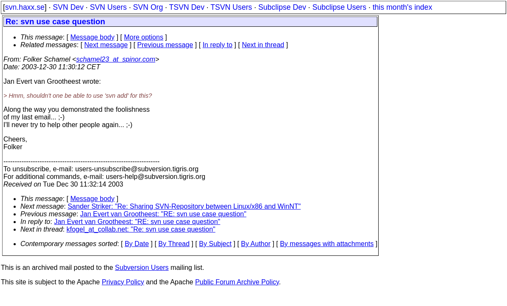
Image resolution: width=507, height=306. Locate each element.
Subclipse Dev (282, 7)
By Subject (215, 243)
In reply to (217, 44)
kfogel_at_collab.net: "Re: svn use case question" (141, 229)
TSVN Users (231, 7)
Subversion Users (142, 267)
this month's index (402, 7)
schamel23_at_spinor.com (115, 59)
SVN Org (148, 7)
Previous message (165, 44)
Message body (92, 37)
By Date (137, 243)
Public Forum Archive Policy (237, 282)
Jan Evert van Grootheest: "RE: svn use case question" (163, 214)
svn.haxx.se (25, 7)
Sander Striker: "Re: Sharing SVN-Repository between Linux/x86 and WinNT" (184, 206)
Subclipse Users (339, 7)
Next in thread (263, 44)
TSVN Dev (186, 7)
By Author (255, 243)
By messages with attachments (327, 243)
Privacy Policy (123, 282)
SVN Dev (68, 7)
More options (144, 37)
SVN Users (108, 7)
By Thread (174, 243)
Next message (105, 44)
